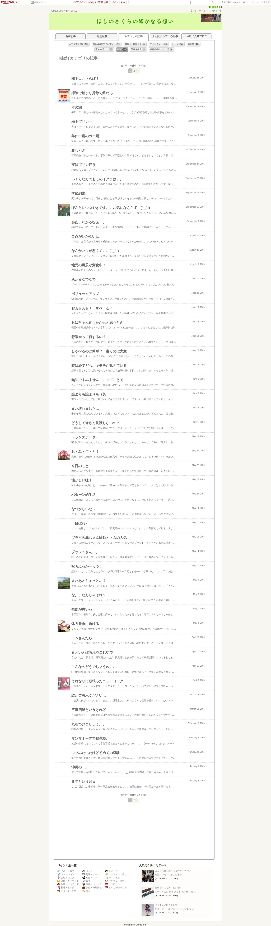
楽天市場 (265, 2)
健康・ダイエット (68, 881)
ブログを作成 (252, 2)
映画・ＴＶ (89, 877)
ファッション (65, 874)
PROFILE (72, 11)
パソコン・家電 (114, 881)
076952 (213, 7)
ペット (87, 871)
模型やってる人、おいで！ (168, 887)
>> (229, 2)
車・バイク (112, 877)
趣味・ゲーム (40, 2)
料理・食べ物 (65, 887)
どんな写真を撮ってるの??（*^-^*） (173, 870)
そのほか (111, 884)
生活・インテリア (68, 884)
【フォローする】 (199, 10)
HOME (53, 11)
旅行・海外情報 (92, 887)
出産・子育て (65, 871)
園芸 (86, 891)
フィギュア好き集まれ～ (167, 905)
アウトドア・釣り (116, 874)
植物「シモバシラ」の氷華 (168, 874)
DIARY (62, 11)
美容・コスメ (65, 877)
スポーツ (111, 871)
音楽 (86, 881)
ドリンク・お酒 (67, 891)
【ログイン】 (215, 10)
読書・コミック (92, 884)
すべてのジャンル (116, 887)
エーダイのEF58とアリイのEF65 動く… (176, 891)
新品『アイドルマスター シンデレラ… (174, 909)
